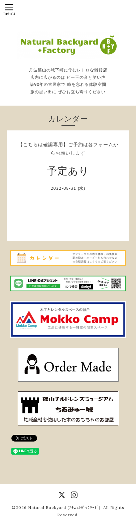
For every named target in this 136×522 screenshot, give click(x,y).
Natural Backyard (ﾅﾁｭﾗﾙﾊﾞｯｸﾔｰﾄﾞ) (64, 507)
